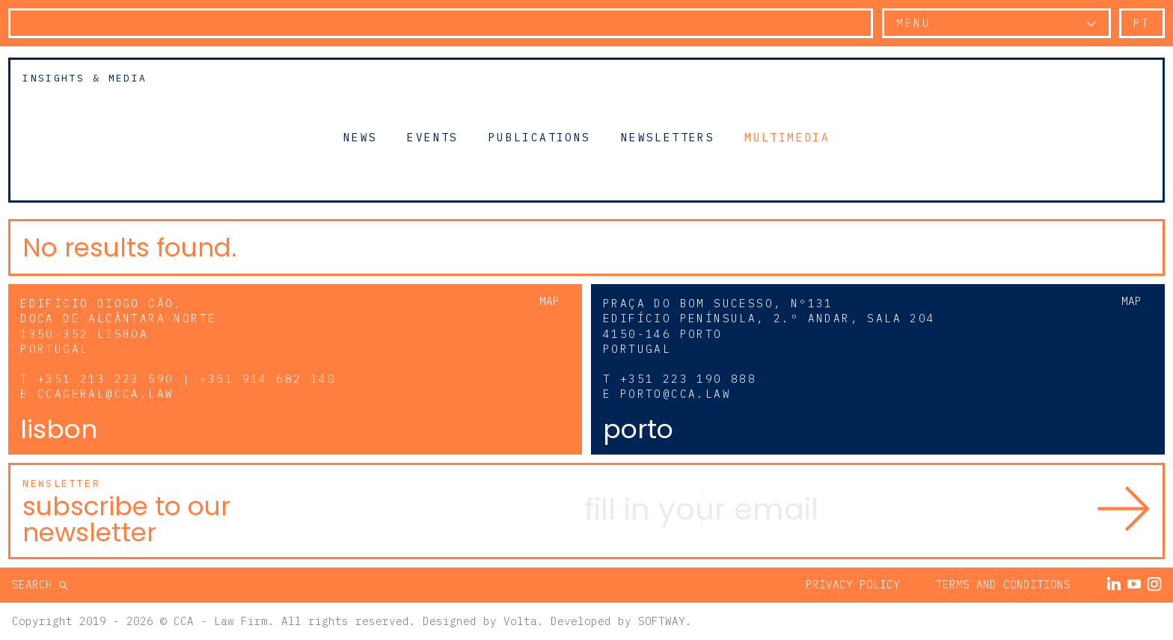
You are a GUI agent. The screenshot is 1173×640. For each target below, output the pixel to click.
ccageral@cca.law (105, 394)
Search (35, 584)
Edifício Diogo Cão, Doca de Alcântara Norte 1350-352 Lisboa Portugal (118, 325)
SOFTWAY (661, 621)
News (360, 137)
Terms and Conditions (1003, 584)
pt (1142, 23)
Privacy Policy (853, 584)
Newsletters (667, 137)
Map (549, 301)
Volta (520, 621)
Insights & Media (84, 78)
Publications (540, 137)
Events (432, 137)
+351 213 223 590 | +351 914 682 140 (186, 379)
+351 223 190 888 (688, 379)
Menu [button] (913, 23)
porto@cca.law (675, 394)
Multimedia (787, 137)
